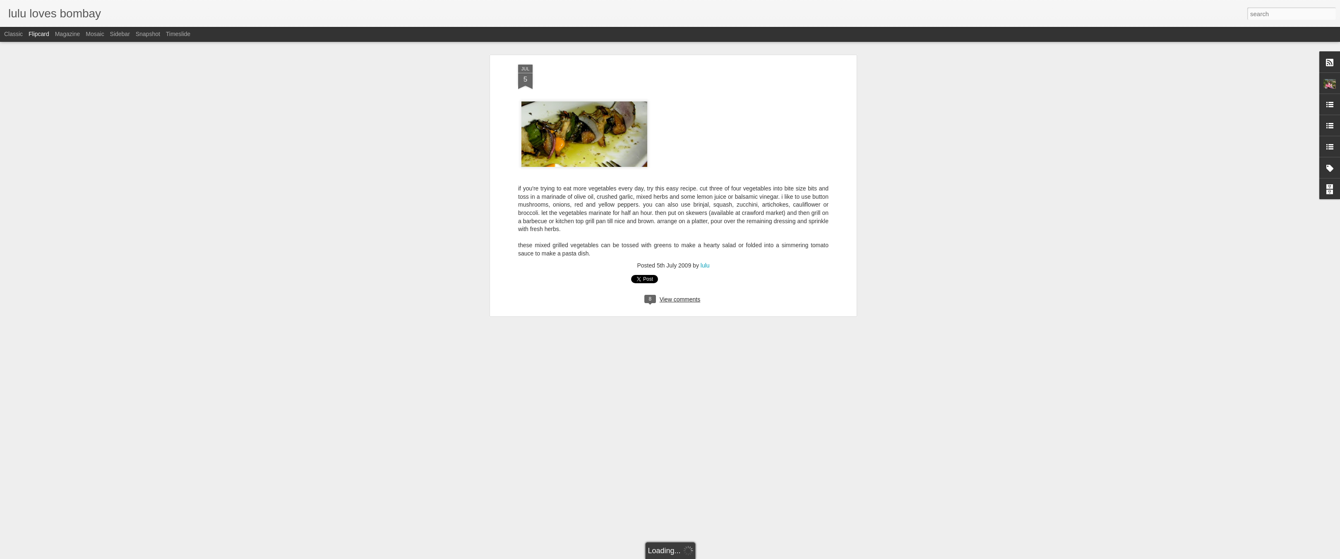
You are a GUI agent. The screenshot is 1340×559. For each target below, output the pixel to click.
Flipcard (39, 34)
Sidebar (120, 34)
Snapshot (148, 34)
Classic (13, 34)
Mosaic (95, 34)
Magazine (67, 34)
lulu (705, 190)
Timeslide (178, 34)
